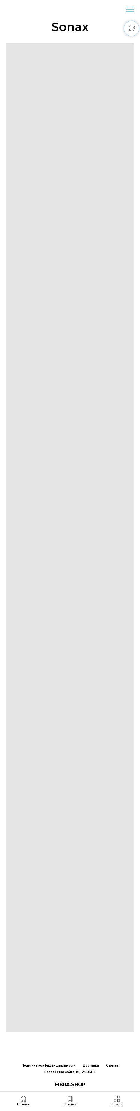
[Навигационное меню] (130, 9)
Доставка (91, 1065)
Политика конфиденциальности (49, 1065)
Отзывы (112, 1065)
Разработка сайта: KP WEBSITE (70, 1072)
